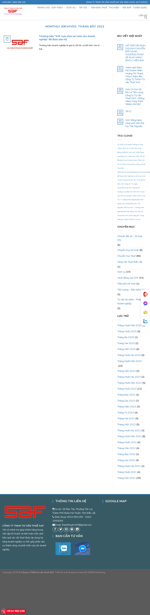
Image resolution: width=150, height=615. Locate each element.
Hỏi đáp (127, 7)
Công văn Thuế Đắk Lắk (129, 262)
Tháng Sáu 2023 (126, 401)
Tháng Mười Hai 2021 (129, 466)
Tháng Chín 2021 (126, 478)
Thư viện (115, 7)
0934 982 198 (18, 2)
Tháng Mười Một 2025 (129, 325)
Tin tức (84, 7)
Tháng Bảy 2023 (126, 394)
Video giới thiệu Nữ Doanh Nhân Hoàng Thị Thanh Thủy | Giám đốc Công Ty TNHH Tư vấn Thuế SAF (135, 75)
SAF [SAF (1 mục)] (134, 192)
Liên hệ (143, 15)
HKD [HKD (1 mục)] (137, 156)
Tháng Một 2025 (126, 349)
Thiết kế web (61, 572)
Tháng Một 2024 (126, 371)
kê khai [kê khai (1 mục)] (129, 188)
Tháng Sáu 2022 (126, 460)
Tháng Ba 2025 (125, 337)
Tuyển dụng (140, 7)
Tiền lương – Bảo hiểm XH (131, 289)
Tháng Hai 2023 (126, 418)
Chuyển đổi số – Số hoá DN (129, 238)
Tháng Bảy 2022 (126, 454)
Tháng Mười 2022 (127, 442)
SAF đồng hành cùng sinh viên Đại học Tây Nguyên (134, 123)
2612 (128, 111)
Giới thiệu (58, 7)
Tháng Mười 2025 (127, 331)
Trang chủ (43, 7)
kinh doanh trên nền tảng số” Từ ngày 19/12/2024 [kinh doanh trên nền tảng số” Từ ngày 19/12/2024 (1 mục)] (131, 184)
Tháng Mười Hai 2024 (129, 355)
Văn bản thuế (99, 7)
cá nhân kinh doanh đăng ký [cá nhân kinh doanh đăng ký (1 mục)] (128, 144)
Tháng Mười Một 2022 (129, 436)
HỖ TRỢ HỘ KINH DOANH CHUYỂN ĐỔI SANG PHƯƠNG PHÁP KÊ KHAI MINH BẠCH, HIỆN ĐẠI (135, 53)
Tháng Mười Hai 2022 (129, 430)
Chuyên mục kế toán (128, 250)
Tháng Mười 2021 (127, 472)
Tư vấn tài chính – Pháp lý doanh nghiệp (130, 301)
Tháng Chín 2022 (126, 448)
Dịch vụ (71, 7)
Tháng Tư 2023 (125, 412)
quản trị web (77, 572)
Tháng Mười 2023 (127, 388)
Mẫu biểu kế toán (126, 283)
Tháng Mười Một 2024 (129, 361)
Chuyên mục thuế (126, 256)
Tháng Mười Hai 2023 (129, 377)
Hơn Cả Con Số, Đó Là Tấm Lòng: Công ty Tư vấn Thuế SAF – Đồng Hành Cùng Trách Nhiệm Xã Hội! (134, 97)
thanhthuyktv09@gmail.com (77, 525)
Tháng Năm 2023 (126, 406)
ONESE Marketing (96, 572)
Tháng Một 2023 (126, 424)
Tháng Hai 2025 (126, 343)
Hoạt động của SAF (127, 278)
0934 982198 (75, 517)
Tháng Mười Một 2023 (129, 383)
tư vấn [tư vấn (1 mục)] (130, 207)
